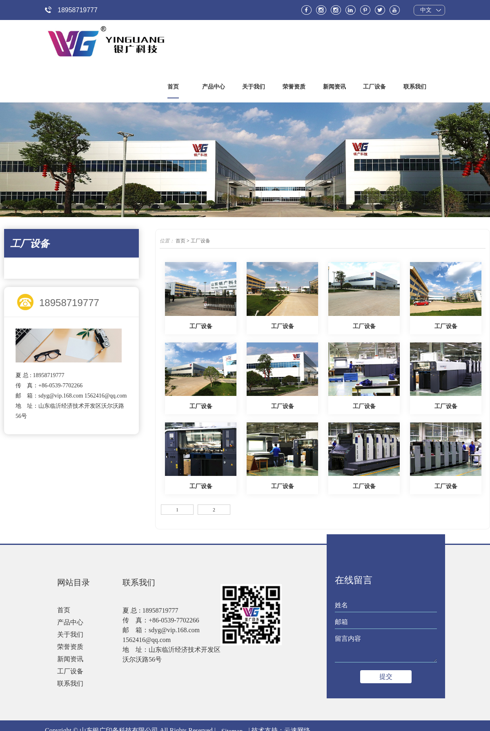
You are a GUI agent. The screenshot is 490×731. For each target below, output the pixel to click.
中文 (425, 10)
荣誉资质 (70, 647)
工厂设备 (200, 241)
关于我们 (70, 634)
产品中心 (70, 622)
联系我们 (70, 683)
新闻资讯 (70, 659)
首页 (180, 241)
